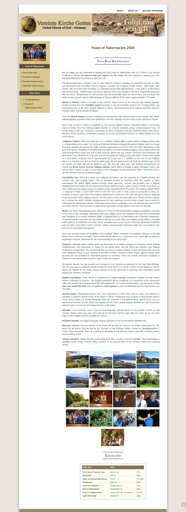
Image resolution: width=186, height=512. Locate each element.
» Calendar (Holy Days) (32, 86)
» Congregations (31, 99)
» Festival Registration (32, 81)
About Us (133, 10)
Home (120, 10)
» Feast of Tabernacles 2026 (32, 106)
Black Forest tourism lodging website (91, 167)
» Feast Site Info (29, 73)
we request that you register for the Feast (102, 75)
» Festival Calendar (30, 77)
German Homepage (153, 10)
